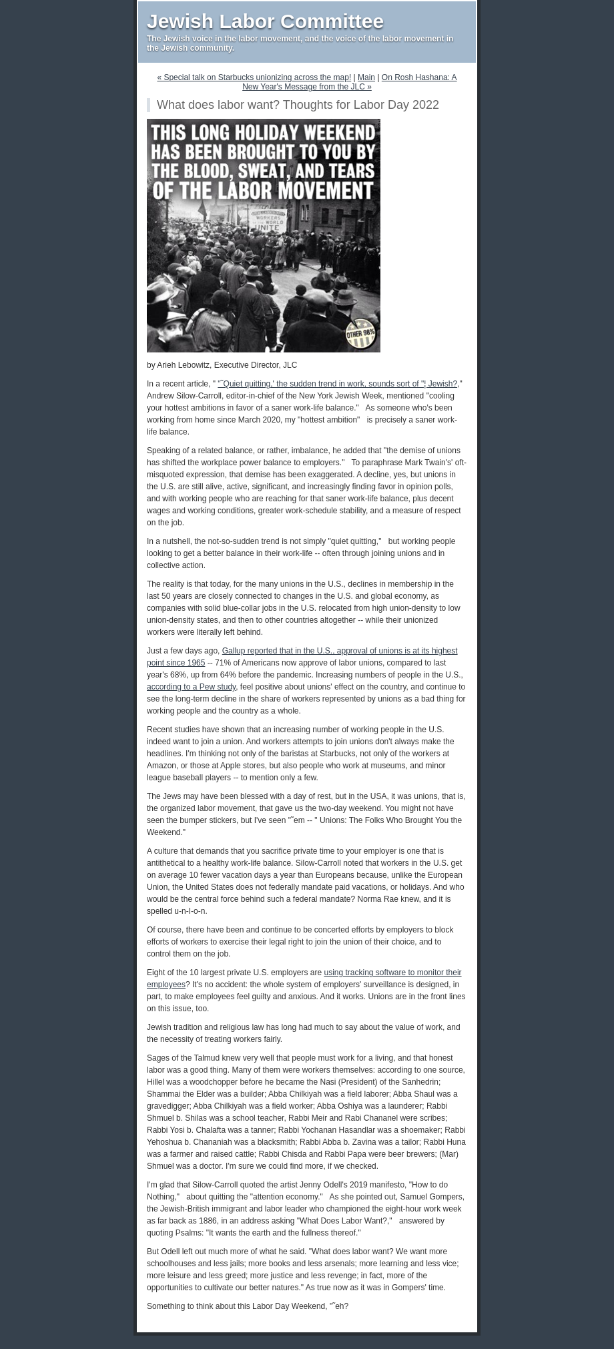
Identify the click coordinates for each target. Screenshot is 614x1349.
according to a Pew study (191, 687)
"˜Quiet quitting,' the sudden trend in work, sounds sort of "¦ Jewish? (337, 383)
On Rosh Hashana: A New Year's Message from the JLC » (349, 82)
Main (366, 77)
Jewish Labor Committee (265, 21)
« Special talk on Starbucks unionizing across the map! (254, 77)
